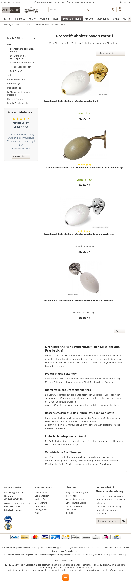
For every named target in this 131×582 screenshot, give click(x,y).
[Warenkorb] (126, 9)
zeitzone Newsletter (115, 496)
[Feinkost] (20, 18)
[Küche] (32, 18)
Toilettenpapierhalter (20, 66)
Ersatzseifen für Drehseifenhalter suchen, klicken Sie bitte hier (89, 43)
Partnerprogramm (74, 506)
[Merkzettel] (113, 9)
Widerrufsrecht (42, 499)
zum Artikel (21, 155)
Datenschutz (41, 502)
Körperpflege (13, 83)
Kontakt (69, 513)
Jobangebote (41, 509)
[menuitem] (16, 2)
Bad (9, 44)
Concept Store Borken (76, 502)
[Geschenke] (103, 18)
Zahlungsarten (42, 495)
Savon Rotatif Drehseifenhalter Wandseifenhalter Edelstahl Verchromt (79, 234)
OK (65, 577)
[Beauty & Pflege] (72, 18)
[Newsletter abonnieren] (123, 521)
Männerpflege (14, 87)
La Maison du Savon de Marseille (18, 93)
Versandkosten (42, 492)
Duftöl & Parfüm (15, 99)
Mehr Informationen (113, 570)
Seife (9, 75)
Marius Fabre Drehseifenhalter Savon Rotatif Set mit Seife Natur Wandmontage (83, 167)
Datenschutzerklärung (110, 506)
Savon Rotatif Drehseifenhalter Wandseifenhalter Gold (71, 101)
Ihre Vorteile (71, 495)
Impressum (40, 506)
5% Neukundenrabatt (76, 499)
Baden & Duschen (16, 79)
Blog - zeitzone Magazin (77, 492)
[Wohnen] (44, 18)
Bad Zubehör (16, 71)
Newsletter (71, 509)
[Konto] (120, 9)
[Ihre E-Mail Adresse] (108, 521)
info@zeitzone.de (13, 510)
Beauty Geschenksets (17, 103)
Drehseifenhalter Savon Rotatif (22, 50)
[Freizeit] (89, 18)
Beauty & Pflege (15, 38)
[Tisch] (56, 18)
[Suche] (69, 9)
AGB (37, 513)
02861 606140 (13, 499)
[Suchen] (87, 9)
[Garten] (7, 18)
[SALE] (116, 18)
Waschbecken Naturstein (22, 62)
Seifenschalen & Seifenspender (18, 57)
